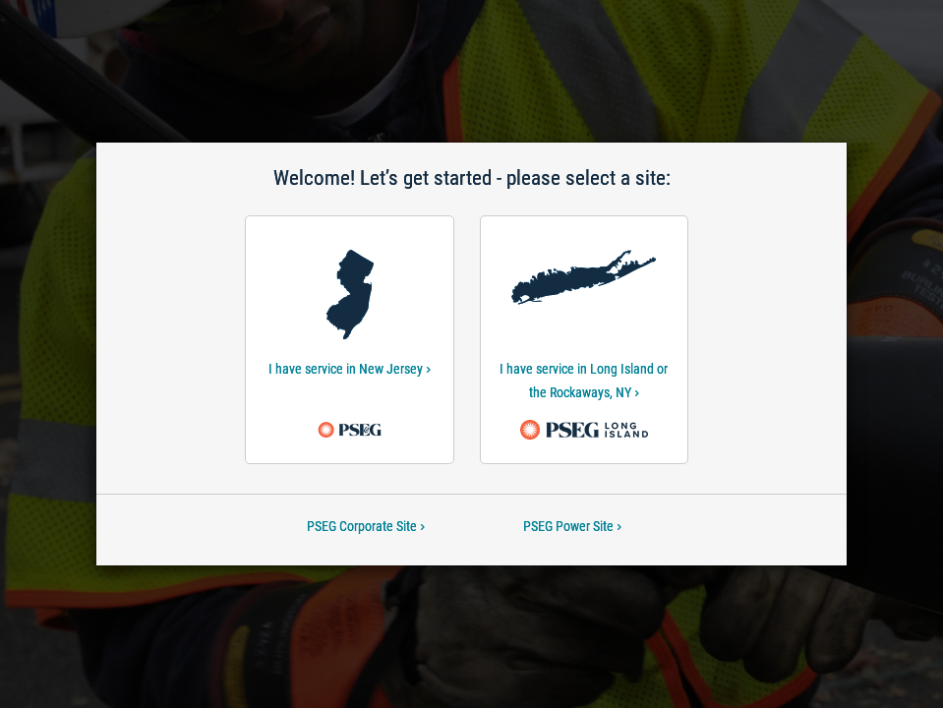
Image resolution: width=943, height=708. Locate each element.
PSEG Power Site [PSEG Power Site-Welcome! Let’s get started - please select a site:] (572, 526)
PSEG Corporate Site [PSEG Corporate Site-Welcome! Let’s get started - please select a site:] (366, 526)
